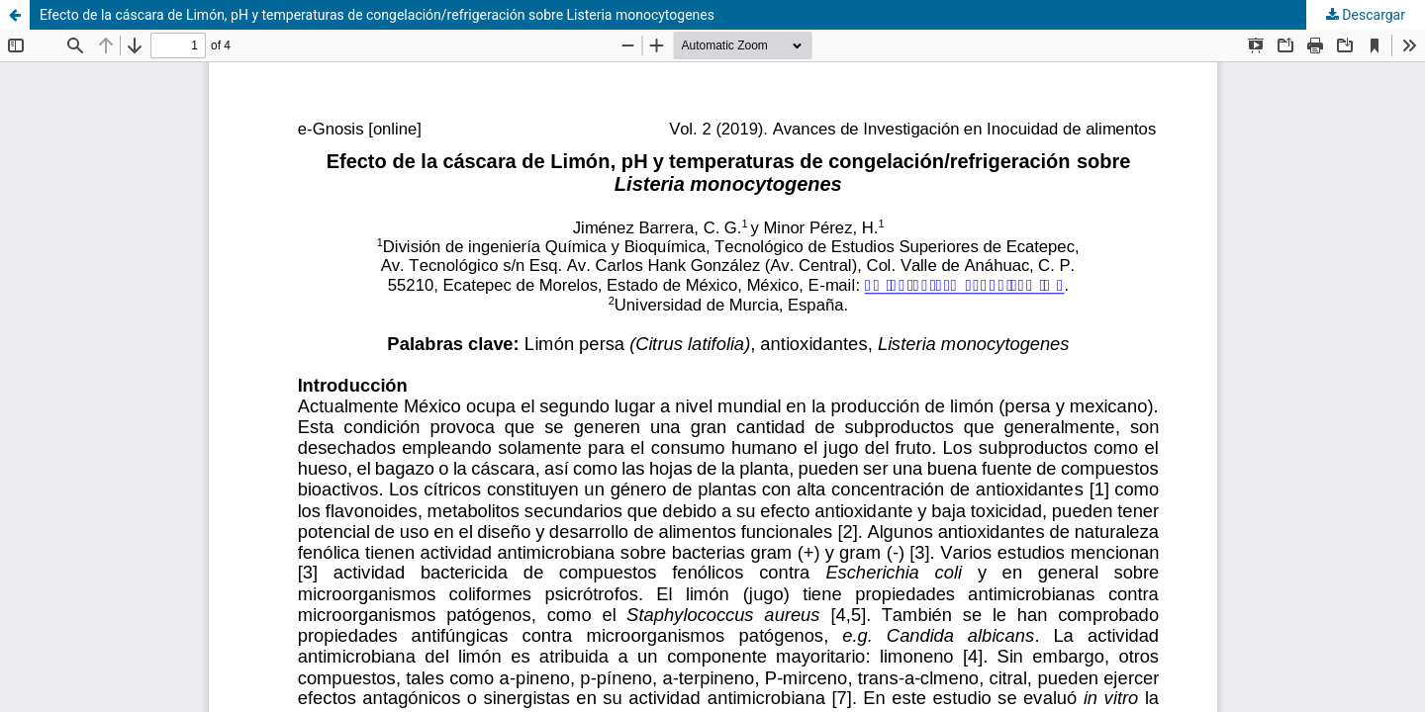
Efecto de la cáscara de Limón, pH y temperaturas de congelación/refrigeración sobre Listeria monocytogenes (377, 15)
